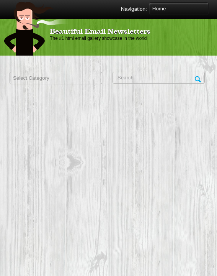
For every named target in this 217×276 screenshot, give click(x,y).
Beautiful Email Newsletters (100, 32)
